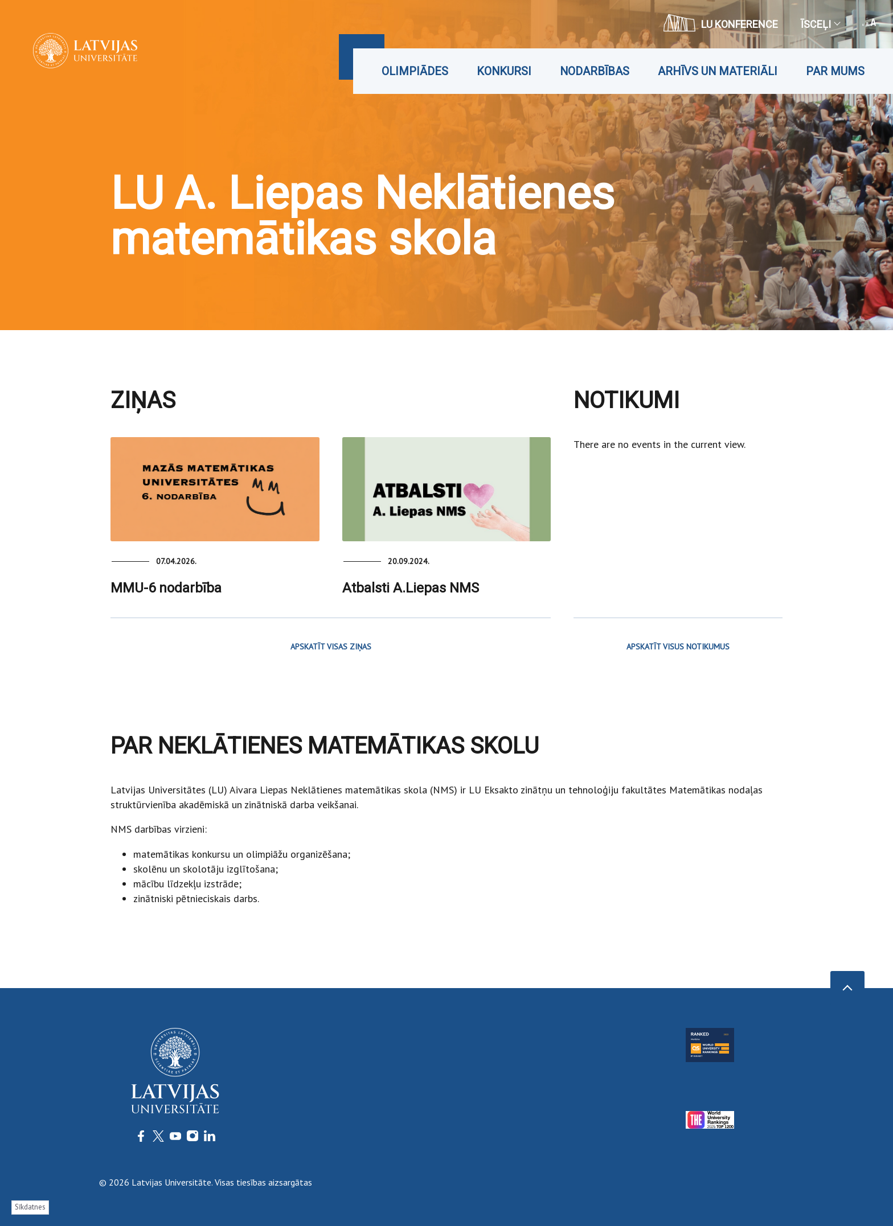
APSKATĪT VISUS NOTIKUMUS (678, 646)
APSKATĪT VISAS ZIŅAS (330, 646)
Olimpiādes (415, 71)
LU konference (720, 23)
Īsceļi (820, 24)
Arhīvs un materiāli (717, 71)
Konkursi (504, 71)
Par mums (835, 71)
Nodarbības (594, 71)
